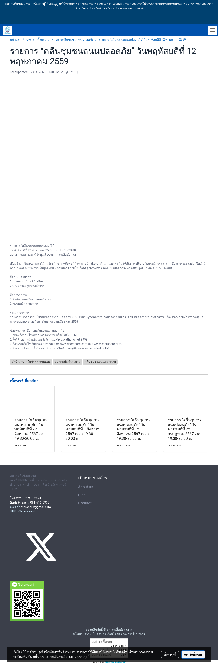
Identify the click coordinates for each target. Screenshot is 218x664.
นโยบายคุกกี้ (82, 656)
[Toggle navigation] (212, 30)
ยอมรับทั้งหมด (193, 654)
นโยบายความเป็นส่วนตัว (52, 656)
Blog (82, 495)
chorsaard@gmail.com (35, 507)
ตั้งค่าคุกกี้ (170, 654)
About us (85, 487)
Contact (85, 503)
